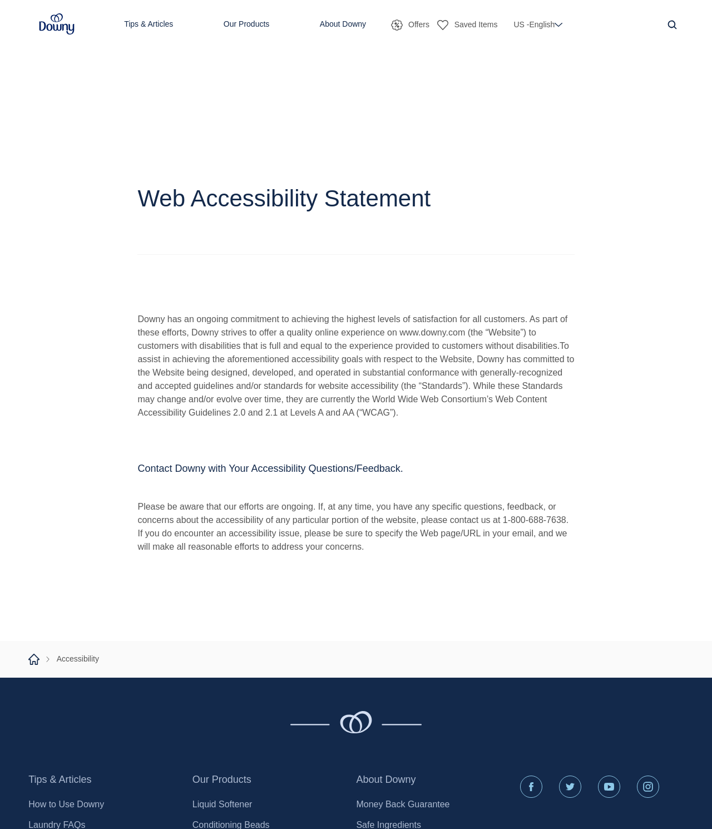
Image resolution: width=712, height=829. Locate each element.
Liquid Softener (222, 804)
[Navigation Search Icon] (672, 24)
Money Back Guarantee (402, 804)
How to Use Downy (66, 804)
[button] (57, 24)
